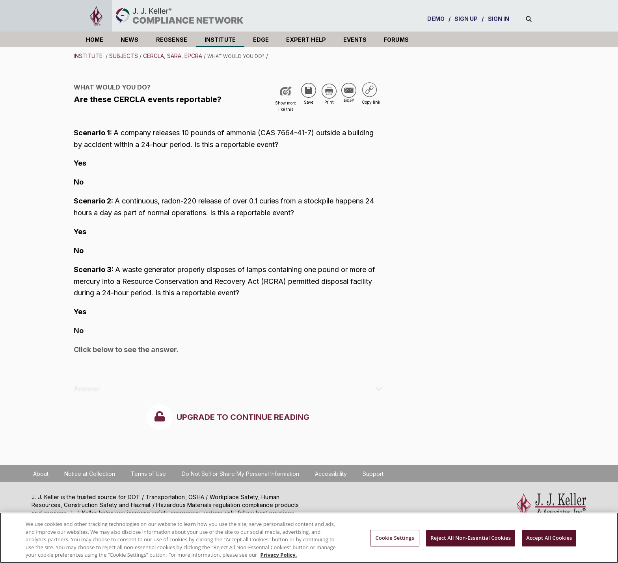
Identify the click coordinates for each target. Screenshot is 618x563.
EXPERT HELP (306, 39)
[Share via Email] (349, 90)
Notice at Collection (89, 473)
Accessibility (331, 473)
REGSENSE (172, 39)
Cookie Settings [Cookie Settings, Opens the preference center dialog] (395, 537)
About (40, 473)
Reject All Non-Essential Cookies (470, 537)
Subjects (123, 55)
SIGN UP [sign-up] (466, 18)
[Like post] (286, 98)
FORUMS (396, 39)
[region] (309, 538)
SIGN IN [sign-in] (499, 18)
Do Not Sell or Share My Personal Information (240, 473)
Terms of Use (148, 473)
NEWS (129, 39)
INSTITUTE (220, 39)
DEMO (436, 18)
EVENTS (355, 39)
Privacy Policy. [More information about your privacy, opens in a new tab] (279, 554)
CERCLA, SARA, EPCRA (172, 55)
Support (373, 473)
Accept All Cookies (549, 537)
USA (246, 88)
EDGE (261, 39)
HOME (94, 39)
